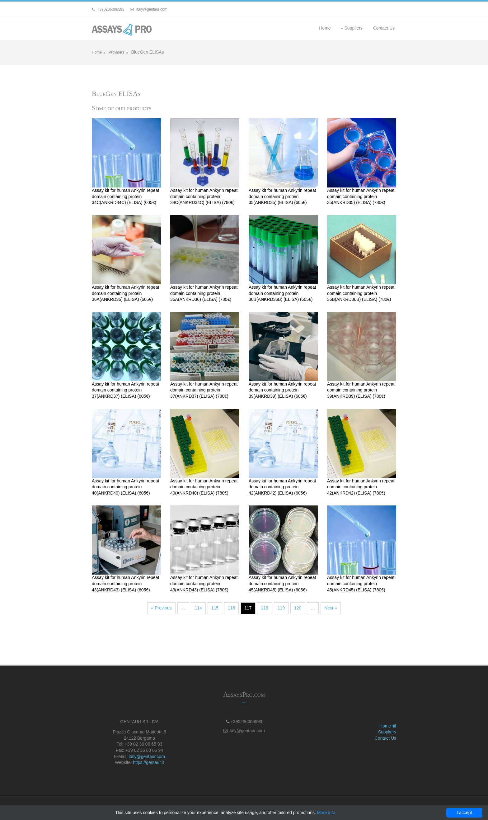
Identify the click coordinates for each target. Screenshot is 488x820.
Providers (116, 52)
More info (326, 812)
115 (214, 607)
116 (231, 607)
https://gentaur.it (148, 762)
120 (297, 607)
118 (264, 607)
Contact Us (384, 28)
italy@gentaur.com (147, 756)
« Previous (161, 607)
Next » (330, 607)
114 (198, 607)
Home (325, 28)
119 (281, 607)
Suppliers (353, 28)
